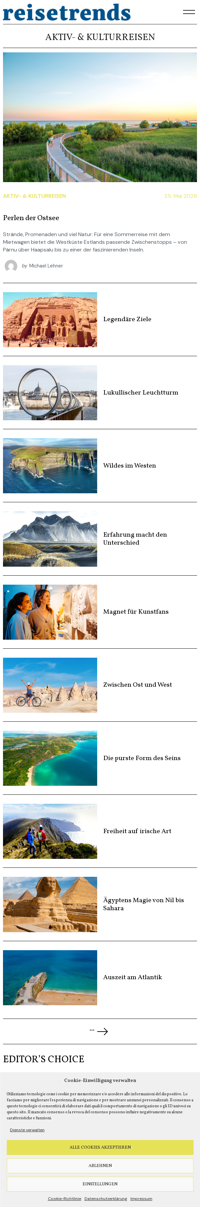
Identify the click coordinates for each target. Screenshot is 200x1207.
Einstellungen (100, 1184)
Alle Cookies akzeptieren (100, 1148)
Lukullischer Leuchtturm (140, 393)
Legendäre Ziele (127, 319)
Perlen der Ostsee (31, 218)
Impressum (141, 1198)
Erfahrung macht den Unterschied (135, 539)
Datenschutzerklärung (106, 1198)
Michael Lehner (46, 266)
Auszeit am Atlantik (132, 977)
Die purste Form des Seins (142, 758)
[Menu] (189, 12)
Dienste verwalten (27, 1130)
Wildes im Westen (129, 466)
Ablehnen (100, 1166)
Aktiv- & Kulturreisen (34, 195)
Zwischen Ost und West (137, 685)
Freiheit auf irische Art (137, 831)
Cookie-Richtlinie (64, 1198)
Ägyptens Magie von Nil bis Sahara (143, 904)
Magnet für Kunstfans (136, 612)
